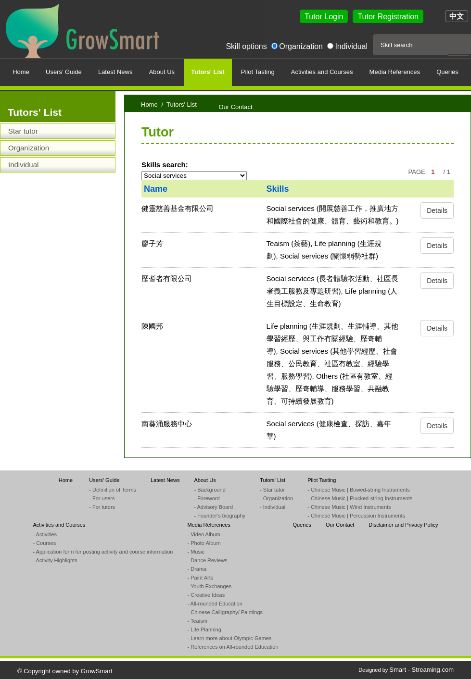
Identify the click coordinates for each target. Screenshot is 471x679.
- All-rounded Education (214, 603)
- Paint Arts (200, 577)
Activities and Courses (59, 525)
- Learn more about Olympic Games (229, 638)
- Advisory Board (213, 507)
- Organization (276, 498)
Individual (351, 46)
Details (437, 210)
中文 (456, 16)
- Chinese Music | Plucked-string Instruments (359, 498)
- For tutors (102, 507)
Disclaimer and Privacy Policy (403, 525)
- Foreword (206, 498)
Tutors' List (272, 480)
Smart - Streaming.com (421, 669)
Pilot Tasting (321, 480)
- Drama (196, 569)
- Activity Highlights (55, 560)
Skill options (246, 46)
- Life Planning (204, 629)
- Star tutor (272, 490)
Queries (302, 525)
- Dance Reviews (207, 560)
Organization (301, 46)
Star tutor (23, 131)
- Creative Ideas (206, 595)
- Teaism (197, 621)
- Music (195, 552)
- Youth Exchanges (209, 586)
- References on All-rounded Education (232, 647)
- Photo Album (203, 543)
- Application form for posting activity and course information (103, 552)
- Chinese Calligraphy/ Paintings (225, 612)
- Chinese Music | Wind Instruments (349, 507)
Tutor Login (324, 16)
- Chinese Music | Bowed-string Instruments (358, 490)
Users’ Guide (104, 480)
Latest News (165, 480)
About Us (205, 480)
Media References (208, 525)
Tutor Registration (388, 16)
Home (149, 104)
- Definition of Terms (112, 490)
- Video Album (203, 534)
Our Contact (340, 525)
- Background (209, 490)
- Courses (44, 543)
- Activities (45, 534)
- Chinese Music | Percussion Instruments (356, 516)
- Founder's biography (219, 516)
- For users (102, 498)
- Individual (272, 507)
